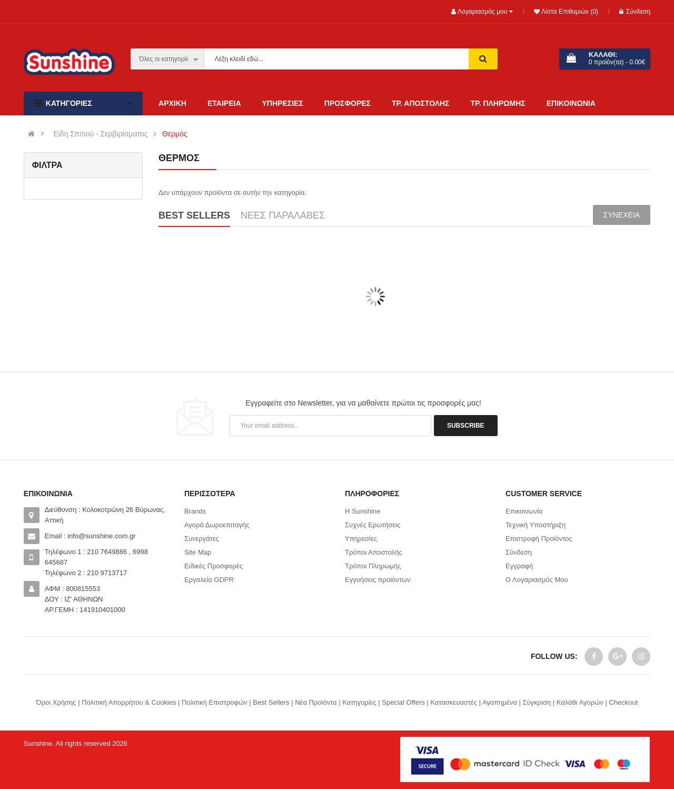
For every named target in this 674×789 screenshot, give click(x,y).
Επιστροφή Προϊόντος (539, 539)
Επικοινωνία (524, 511)
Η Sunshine (362, 511)
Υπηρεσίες (361, 539)
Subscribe (465, 425)
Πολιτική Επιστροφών (214, 702)
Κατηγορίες (359, 702)
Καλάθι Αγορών (580, 702)
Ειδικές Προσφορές (213, 566)
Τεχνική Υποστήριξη (536, 525)
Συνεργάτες (201, 539)
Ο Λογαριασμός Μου (537, 580)
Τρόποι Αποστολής (373, 552)
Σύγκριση (536, 702)
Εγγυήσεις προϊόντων (377, 580)
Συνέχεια (621, 215)
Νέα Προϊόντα (315, 702)
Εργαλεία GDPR (209, 580)
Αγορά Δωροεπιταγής (217, 525)
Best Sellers (271, 702)
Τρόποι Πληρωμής (373, 566)
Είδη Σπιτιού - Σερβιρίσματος (100, 134)
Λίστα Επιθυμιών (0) (569, 11)
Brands (195, 511)
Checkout (623, 702)
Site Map (197, 552)
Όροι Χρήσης (56, 702)
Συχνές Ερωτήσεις (373, 525)
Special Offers (403, 702)
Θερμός (174, 134)
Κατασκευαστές (453, 702)
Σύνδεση (634, 11)
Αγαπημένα (499, 702)
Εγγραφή (519, 566)
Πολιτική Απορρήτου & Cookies (129, 702)
